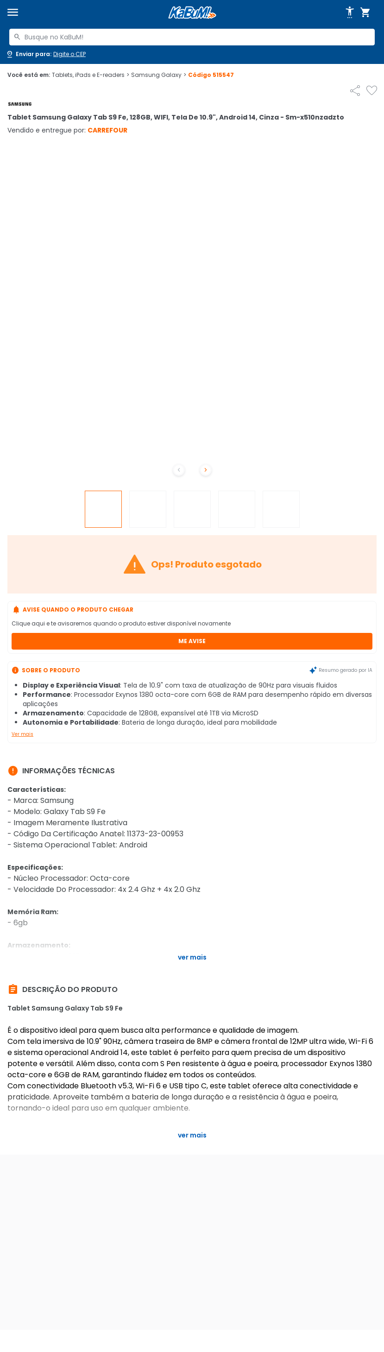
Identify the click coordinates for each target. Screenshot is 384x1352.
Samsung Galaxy (158, 75)
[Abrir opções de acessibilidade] (349, 12)
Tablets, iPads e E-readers (90, 75)
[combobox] (192, 37)
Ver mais (22, 734)
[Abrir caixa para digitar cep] (46, 54)
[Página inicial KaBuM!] (192, 12)
